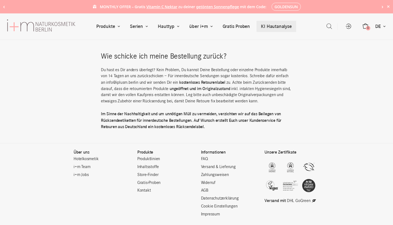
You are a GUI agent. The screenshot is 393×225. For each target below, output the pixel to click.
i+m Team (82, 167)
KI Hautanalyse (276, 26)
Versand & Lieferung (218, 167)
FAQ (204, 159)
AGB (204, 190)
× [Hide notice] (388, 6)
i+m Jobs (81, 175)
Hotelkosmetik (86, 159)
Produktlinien (148, 159)
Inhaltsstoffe (148, 167)
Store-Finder (148, 175)
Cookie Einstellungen (219, 206)
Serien (140, 26)
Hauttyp (170, 26)
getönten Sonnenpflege (217, 6)
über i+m (202, 26)
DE (381, 26)
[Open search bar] (329, 26)
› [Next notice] (382, 6)
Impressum (210, 214)
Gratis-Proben (149, 183)
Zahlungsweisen (215, 175)
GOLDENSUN (286, 6)
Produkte (109, 26)
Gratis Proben (236, 26)
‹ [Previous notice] (4, 6)
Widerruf (208, 183)
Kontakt (144, 190)
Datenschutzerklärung (220, 198)
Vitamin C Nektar (161, 6)
